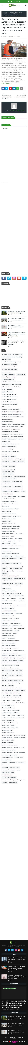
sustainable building (19, 757)
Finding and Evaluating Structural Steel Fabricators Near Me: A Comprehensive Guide (16, 968)
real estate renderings (7, 618)
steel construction (18, 673)
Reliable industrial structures (8, 635)
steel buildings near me (7, 673)
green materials (18, 538)
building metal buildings (7, 434)
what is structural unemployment (9, 777)
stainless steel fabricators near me (9, 653)
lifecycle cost (5, 573)
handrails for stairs (6, 546)
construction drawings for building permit (10, 451)
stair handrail (5, 658)
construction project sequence (8, 466)
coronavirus (4, 478)
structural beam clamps (16, 697)
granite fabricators (19, 533)
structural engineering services (8, 717)
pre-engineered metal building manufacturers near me (13, 605)
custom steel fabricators (7, 493)
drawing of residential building (8, 498)
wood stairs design (13, 782)
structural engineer (6, 715)
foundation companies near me (8, 518)
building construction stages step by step (10, 431)
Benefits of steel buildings (7, 419)
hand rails (19, 541)
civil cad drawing (5, 436)
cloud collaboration (6, 441)
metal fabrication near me (19, 578)
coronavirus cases (6, 481)
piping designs (21, 598)
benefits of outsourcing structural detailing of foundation (11, 414)
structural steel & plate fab (8, 720)
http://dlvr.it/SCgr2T (6, 83)
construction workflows (7, 476)
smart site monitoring (6, 650)
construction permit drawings (18, 461)
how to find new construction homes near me (11, 563)
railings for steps (18, 613)
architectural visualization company (9, 396)
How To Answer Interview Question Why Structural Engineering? (12, 559)
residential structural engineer (8, 638)
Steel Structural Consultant (9, 36)
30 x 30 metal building (6, 354)
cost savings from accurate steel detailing (10, 491)
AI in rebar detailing (15, 386)
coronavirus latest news (17, 481)
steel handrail (5, 692)
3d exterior (13, 367)
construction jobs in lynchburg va (9, 456)
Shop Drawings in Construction (8, 643)
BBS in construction (6, 406)
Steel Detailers (19, 675)
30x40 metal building (17, 357)
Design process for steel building (9, 496)
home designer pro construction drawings (10, 548)
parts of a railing (5, 598)
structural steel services (7, 747)
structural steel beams (7, 730)
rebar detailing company (15, 623)
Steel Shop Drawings (6, 695)
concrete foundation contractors (9, 446)
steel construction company (8, 675)
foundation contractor (6, 521)
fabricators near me (17, 516)
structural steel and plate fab (8, 725)
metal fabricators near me (7, 583)
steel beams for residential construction (10, 668)
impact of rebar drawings (18, 566)
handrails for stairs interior (17, 546)
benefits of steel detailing (7, 421)
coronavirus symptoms (7, 488)
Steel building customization (8, 670)
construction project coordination (9, 464)
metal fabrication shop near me (8, 580)
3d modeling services (21, 374)
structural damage (16, 700)
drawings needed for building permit (9, 503)
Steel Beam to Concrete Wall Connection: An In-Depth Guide (16, 326)
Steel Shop (19, 692)
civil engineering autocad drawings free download (12, 439)
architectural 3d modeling (7, 389)
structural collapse (6, 700)
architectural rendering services (9, 394)
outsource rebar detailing (18, 595)
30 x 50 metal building (6, 357)
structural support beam (7, 752)
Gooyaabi (14, 1042)
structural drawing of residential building (10, 712)
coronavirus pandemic (17, 486)
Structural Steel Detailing (19, 735)
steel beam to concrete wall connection (10, 663)
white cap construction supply (8, 780)
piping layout (21, 600)
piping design (14, 598)
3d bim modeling (5, 367)
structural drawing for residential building (11, 710)
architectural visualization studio (9, 399)
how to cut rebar (5, 561)
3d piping (14, 376)
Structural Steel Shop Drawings (8, 750)
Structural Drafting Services (8, 707)
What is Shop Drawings (7, 775)
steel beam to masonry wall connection (10, 665)
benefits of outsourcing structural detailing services (13, 416)
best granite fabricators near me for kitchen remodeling (13, 424)
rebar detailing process (7, 628)
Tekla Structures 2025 (6, 760)
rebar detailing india (17, 625)
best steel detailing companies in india (10, 426)
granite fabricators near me (8, 536)
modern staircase (16, 585)
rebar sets (17, 630)
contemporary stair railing (19, 476)
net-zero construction (6, 588)
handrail (14, 543)
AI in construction (5, 386)
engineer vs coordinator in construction (10, 508)
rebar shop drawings (6, 633)
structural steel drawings (19, 737)
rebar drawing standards (7, 630)
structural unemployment (19, 752)
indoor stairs (5, 568)
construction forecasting (7, 454)
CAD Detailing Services (18, 434)
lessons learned (19, 571)
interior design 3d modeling (8, 571)
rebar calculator (5, 620)
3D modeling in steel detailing (8, 374)
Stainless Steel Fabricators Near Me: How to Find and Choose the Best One (17, 959)
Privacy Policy (20, 1037)
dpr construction (21, 496)
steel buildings (19, 670)
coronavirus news (17, 483)
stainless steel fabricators (18, 650)
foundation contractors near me (8, 523)
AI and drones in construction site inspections (11, 384)
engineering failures (6, 511)
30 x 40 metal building (17, 354)
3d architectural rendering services (9, 364)
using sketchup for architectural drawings (10, 767)
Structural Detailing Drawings (18, 702)
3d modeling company (6, 372)
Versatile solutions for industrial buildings (11, 770)
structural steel (20, 717)
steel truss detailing (17, 695)
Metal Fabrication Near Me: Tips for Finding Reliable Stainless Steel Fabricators (17, 342)
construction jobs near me (7, 459)
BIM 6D (21, 426)
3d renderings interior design (8, 379)
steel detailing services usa (8, 685)
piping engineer (13, 600)
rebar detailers (14, 620)
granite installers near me (7, 538)
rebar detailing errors (6, 625)
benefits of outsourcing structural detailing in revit (12, 411)
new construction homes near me (9, 590)
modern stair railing (6, 585)
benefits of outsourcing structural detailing (11, 409)
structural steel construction (8, 732)
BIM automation (5, 429)
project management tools (7, 613)
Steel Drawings (18, 687)
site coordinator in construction (8, 645)
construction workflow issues (8, 471)
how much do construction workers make (10, 553)
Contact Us (14, 1038)
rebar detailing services (19, 628)
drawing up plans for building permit (9, 501)
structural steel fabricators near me (9, 745)
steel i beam (12, 692)
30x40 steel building (6, 359)
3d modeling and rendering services (9, 369)
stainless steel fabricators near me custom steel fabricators (12, 656)
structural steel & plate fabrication (9, 722)
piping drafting (5, 600)
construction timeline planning (8, 469)
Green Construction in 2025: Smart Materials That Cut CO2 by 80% (16, 312)
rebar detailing (5, 623)
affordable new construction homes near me (11, 381)
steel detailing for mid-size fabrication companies (12, 680)
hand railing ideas (11, 541)
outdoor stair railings (6, 595)
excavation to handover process (9, 513)
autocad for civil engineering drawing (10, 404)
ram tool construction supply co (8, 615)
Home (4, 12)
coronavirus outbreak (6, 486)
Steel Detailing (5, 678)
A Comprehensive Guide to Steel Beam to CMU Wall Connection (16, 319)
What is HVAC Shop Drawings (8, 772)
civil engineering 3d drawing (17, 436)
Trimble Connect (5, 765)
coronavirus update (18, 488)
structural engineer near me (18, 715)
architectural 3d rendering (7, 391)
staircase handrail (21, 658)
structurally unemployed (7, 757)
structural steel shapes (19, 747)
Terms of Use (12, 1037)
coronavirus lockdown (6, 483)
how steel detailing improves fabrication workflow (12, 556)
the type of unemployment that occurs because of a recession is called (13, 763)
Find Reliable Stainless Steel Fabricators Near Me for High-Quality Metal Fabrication (17, 977)
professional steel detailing (8, 608)
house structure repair (7, 551)
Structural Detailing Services (8, 705)
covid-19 (23, 491)
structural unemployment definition (9, 755)
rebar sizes (15, 633)
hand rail (4, 541)
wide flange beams (20, 780)
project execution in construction (9, 610)
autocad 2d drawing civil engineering (9, 401)
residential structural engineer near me (10, 640)
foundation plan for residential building (10, 528)
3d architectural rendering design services (11, 362)
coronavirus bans (12, 478)
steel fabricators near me (20, 690)
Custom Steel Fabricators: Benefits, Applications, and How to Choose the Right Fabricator (16, 334)
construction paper (6, 461)
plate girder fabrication (7, 603)
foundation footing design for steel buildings (11, 526)
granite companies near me (8, 533)
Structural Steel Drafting (7, 737)
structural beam (5, 697)
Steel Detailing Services (19, 682)
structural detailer (6, 702)
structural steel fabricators (8, 742)
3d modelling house (6, 376)
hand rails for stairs (6, 543)
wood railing (4, 782)
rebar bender (16, 618)
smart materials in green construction (10, 648)
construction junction (19, 459)
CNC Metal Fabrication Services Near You (10, 444)
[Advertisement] (14, 175)
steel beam (4, 660)
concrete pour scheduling (7, 449)
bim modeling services (15, 429)
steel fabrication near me (7, 690)
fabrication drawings (6, 516)
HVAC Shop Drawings (6, 566)
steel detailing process (7, 682)
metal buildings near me (7, 578)
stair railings (12, 658)
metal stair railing (18, 583)
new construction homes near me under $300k (11, 593)
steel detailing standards (7, 687)
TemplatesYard (14, 1041)
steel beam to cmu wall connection (16, 660)
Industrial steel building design (16, 568)
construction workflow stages (8, 474)
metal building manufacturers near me (10, 576)
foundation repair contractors (8, 531)
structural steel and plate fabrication (10, 727)
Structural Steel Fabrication (8, 740)
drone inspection (5, 506)
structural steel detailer (7, 735)
